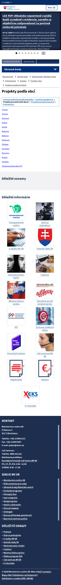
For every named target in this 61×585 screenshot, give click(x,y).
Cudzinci (8, 549)
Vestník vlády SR (11, 542)
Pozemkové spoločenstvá (42, 102)
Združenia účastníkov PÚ (12, 166)
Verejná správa (10, 501)
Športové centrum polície (15, 518)
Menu (52, 7)
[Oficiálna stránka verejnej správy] (8, 2)
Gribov (4, 122)
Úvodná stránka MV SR (12, 61)
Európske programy (13, 490)
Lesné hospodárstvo (44, 99)
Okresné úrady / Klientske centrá (44, 77)
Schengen (8, 511)
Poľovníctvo (8, 104)
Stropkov (23, 81)
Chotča (5, 114)
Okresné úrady (29, 61)
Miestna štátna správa (14, 552)
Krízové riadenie (11, 508)
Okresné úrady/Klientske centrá (18, 487)
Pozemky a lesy (36, 81)
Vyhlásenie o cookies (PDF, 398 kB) (17, 578)
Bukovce (5, 135)
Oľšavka (5, 144)
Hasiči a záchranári (12, 504)
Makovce (5, 131)
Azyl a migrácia (10, 497)
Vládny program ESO (13, 556)
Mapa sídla (7, 575)
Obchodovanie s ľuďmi (14, 545)
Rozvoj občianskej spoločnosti (18, 515)
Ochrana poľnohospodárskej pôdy (18, 99)
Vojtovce (5, 118)
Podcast (7, 531)
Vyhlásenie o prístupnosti (25, 575)
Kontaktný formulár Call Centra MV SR (19, 460)
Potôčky (5, 162)
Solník (4, 127)
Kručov (5, 157)
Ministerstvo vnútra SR (14, 480)
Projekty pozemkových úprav (15, 85)
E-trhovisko (9, 563)
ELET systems (44, 571)
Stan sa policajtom (12, 535)
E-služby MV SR (10, 538)
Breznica (5, 153)
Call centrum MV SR (12, 559)
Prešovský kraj (10, 81)
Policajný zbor (10, 494)
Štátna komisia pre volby (15, 483)
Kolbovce (6, 140)
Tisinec (5, 109)
